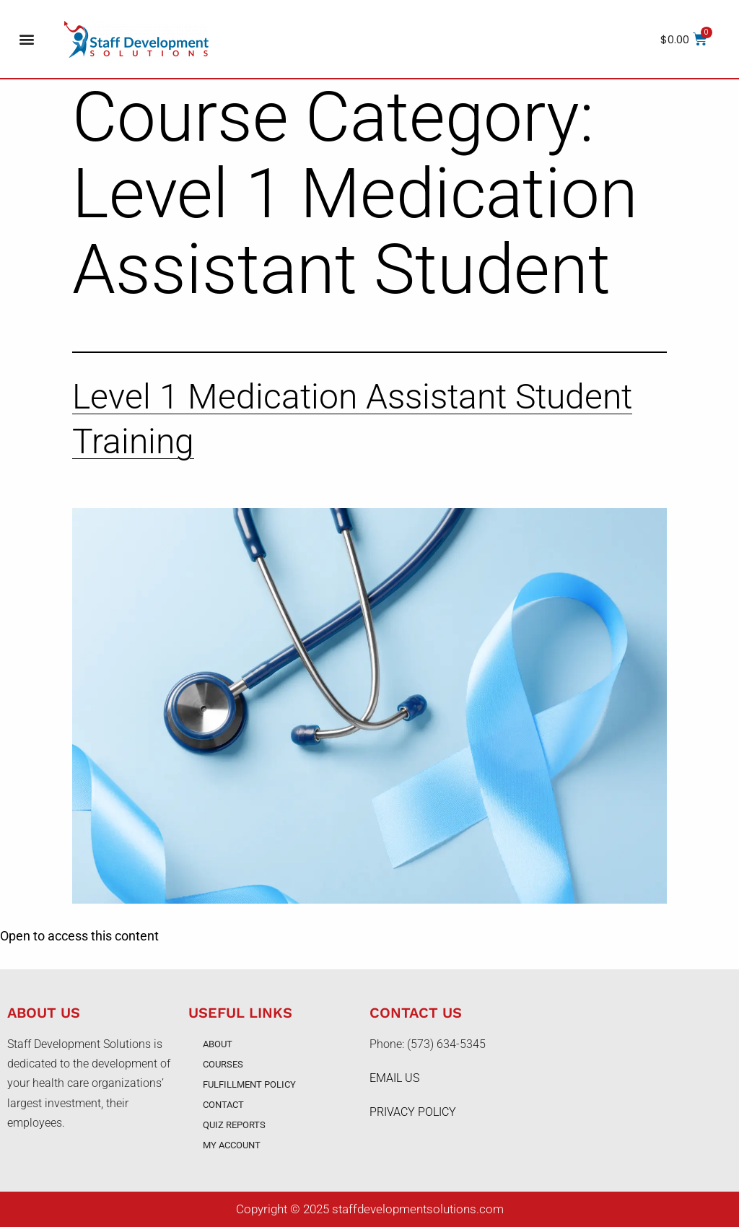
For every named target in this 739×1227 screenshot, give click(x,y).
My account (232, 1145)
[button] (26, 39)
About (217, 1044)
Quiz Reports (234, 1124)
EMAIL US (394, 1078)
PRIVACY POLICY (413, 1112)
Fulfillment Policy (249, 1084)
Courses (223, 1064)
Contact (223, 1104)
